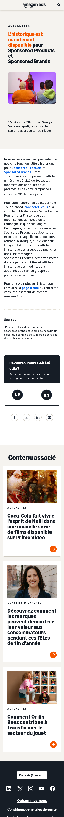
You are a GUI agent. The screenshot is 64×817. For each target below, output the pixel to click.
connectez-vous (36, 207)
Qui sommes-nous (32, 800)
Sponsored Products (27, 168)
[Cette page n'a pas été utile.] (17, 395)
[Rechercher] (59, 4)
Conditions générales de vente (32, 809)
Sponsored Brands (17, 172)
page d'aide (30, 288)
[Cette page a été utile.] (46, 395)
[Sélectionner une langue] (32, 775)
